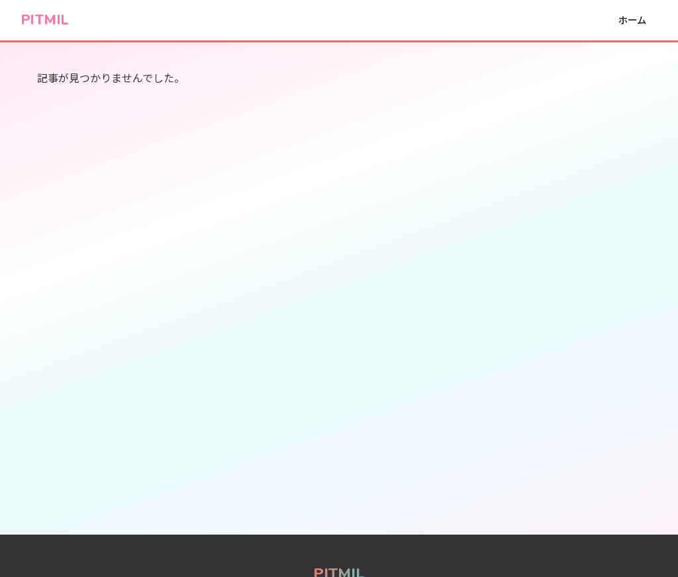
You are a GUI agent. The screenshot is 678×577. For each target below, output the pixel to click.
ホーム (632, 19)
